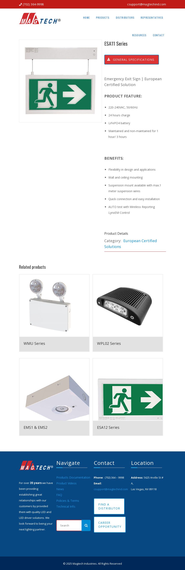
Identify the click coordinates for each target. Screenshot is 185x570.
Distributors (125, 17)
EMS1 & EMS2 (35, 427)
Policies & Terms (67, 501)
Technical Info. (66, 506)
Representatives (152, 17)
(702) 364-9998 (33, 4)
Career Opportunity (109, 525)
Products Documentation (73, 477)
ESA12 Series (108, 427)
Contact (159, 35)
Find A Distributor (109, 506)
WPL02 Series (109, 343)
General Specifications (129, 59)
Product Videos (66, 483)
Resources (139, 35)
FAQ (59, 495)
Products (103, 17)
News (60, 489)
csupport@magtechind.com (146, 4)
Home (86, 17)
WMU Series (34, 343)
